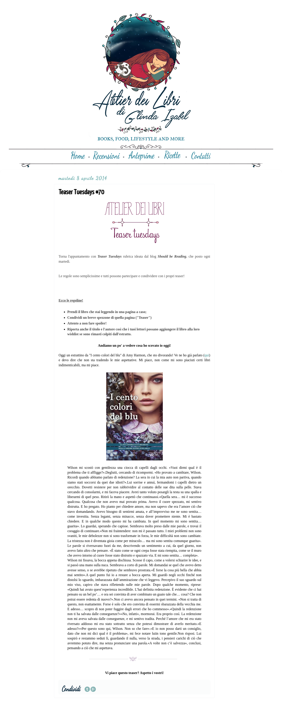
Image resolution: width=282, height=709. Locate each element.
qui (206, 355)
